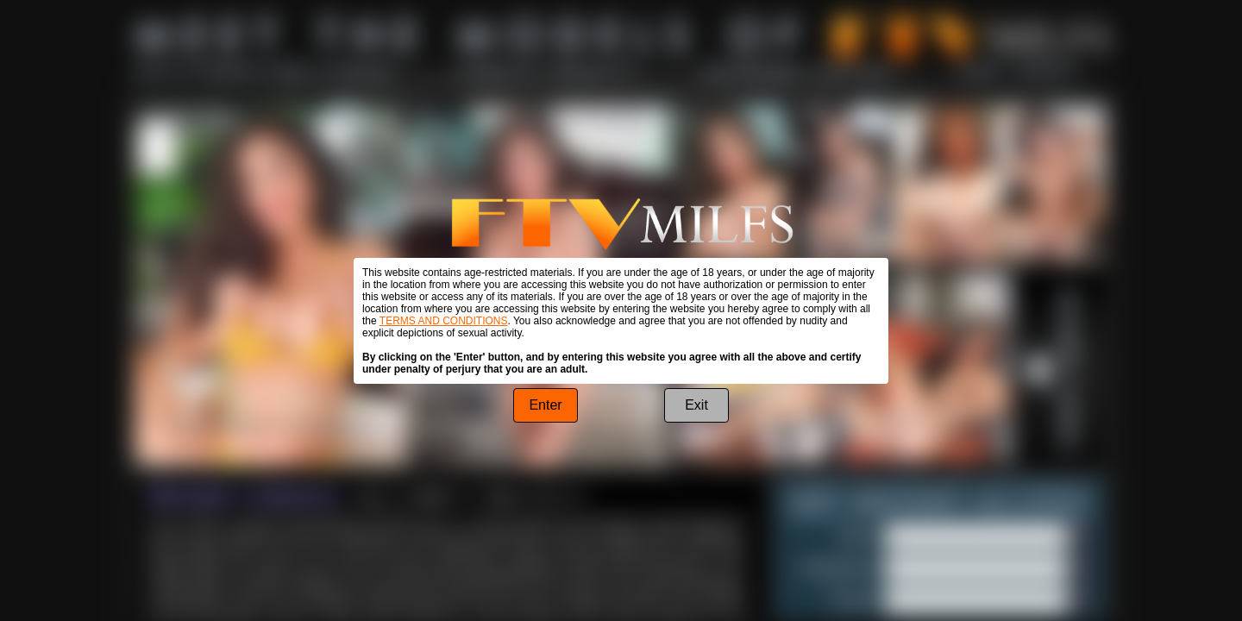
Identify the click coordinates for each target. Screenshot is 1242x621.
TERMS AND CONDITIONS (444, 321)
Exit (696, 405)
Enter (545, 405)
